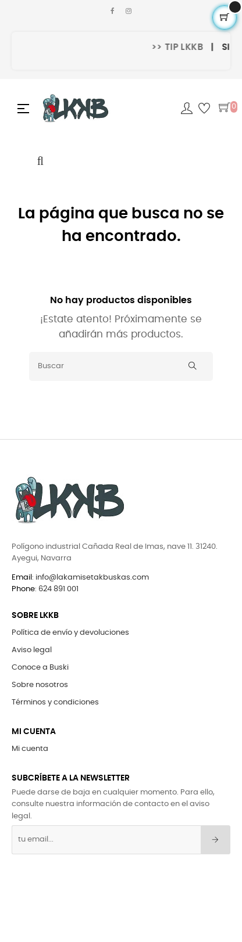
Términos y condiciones (55, 702)
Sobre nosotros (40, 685)
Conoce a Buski (40, 667)
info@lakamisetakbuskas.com (91, 577)
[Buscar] (121, 366)
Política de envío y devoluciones (70, 633)
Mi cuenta (30, 749)
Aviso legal (32, 650)
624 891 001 (58, 589)
